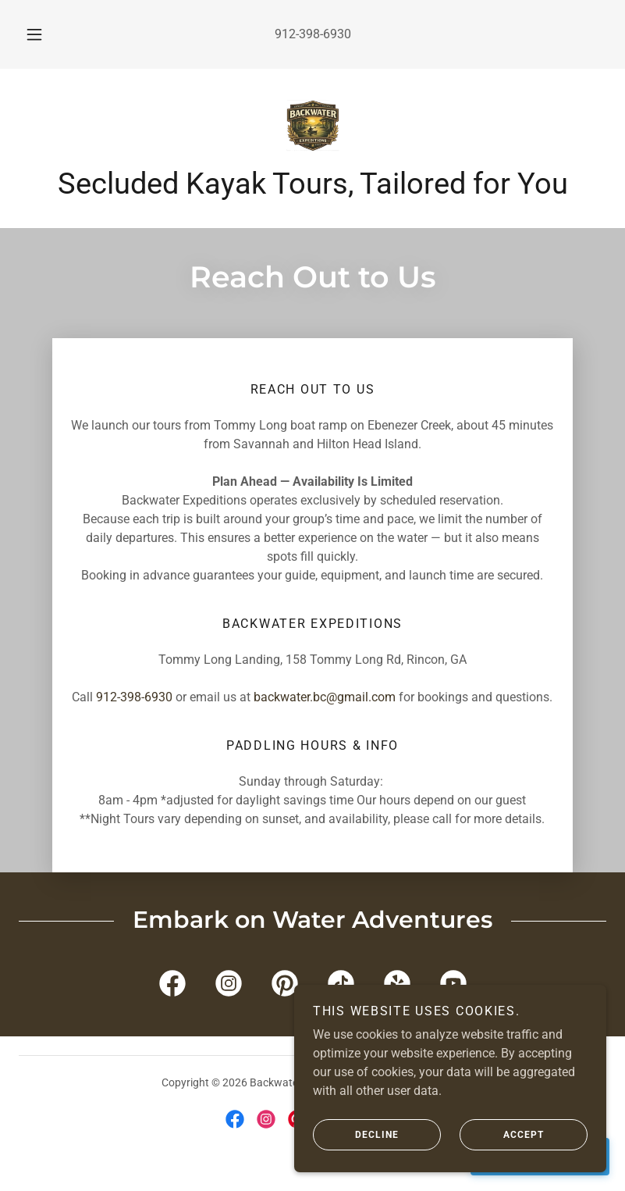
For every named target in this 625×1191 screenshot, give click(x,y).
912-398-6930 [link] (313, 34)
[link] (312, 125)
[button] (44, 34)
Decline (356, 1134)
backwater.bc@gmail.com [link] (325, 697)
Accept (502, 1134)
